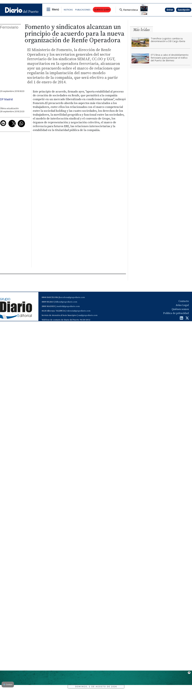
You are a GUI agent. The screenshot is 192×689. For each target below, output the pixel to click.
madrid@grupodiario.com (68, 306)
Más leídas (141, 29)
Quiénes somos (180, 309)
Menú (55, 9)
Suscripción (184, 9)
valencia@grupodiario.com (78, 311)
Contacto (183, 301)
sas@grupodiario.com (87, 315)
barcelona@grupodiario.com (72, 297)
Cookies (7, 684)
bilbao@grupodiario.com (66, 302)
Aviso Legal (182, 305)
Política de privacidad (176, 313)
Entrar (170, 9)
